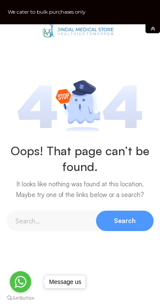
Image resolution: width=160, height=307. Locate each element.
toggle (152, 28)
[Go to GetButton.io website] (20, 298)
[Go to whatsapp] (20, 282)
